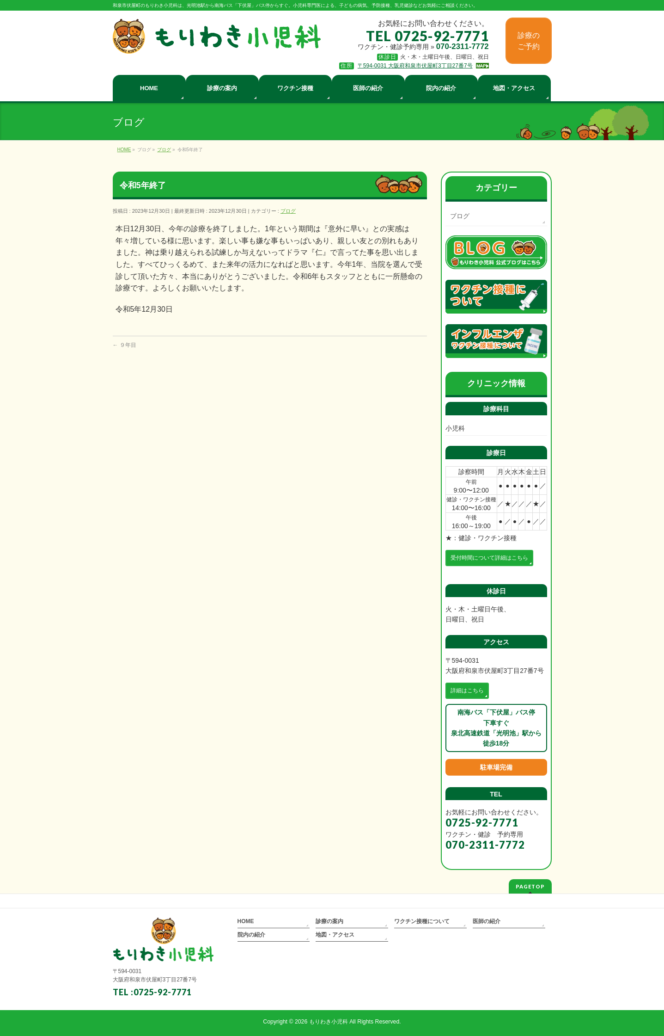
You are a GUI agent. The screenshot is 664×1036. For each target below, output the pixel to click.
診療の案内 (329, 921)
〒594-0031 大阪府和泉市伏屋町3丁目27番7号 (415, 65)
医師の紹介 (486, 921)
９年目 (124, 345)
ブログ (288, 211)
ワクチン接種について (422, 921)
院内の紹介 (251, 934)
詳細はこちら (467, 690)
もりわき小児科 (328, 1021)
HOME (246, 921)
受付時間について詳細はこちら (489, 558)
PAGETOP (530, 886)
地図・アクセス (335, 934)
